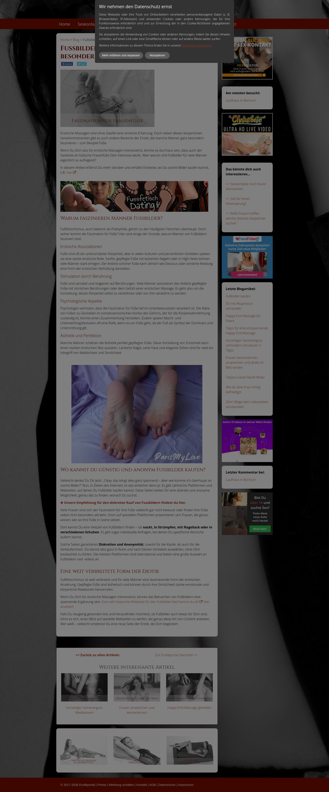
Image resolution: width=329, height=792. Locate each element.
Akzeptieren (157, 55)
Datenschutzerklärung (196, 45)
